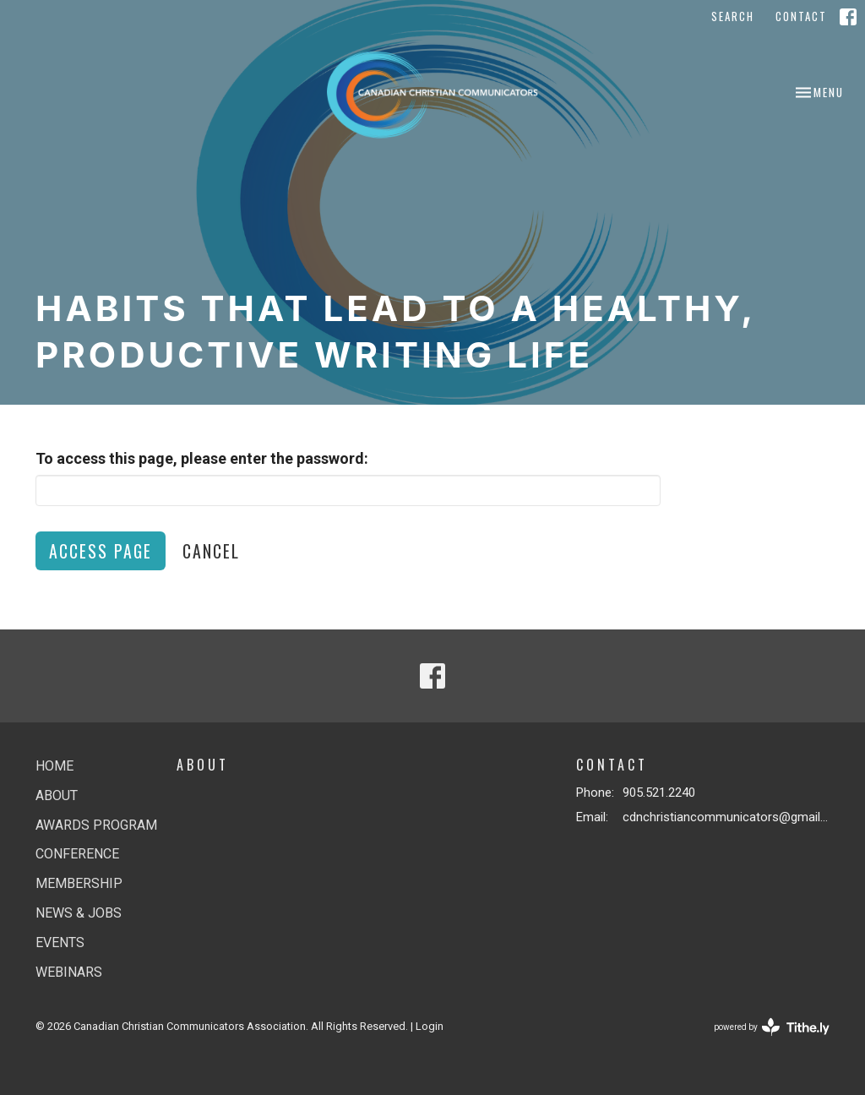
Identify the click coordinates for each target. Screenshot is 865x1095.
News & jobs (78, 913)
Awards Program (96, 825)
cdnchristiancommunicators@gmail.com (726, 817)
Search (732, 16)
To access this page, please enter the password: (201, 458)
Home (54, 766)
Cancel (211, 551)
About (56, 795)
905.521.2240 (659, 792)
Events (59, 942)
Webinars (68, 972)
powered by (772, 1027)
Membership (78, 883)
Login (429, 1026)
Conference (77, 854)
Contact (801, 16)
